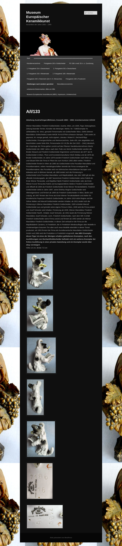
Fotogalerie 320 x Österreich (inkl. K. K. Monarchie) (44, 79)
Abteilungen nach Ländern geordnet (40, 84)
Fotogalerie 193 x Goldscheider (55, 63)
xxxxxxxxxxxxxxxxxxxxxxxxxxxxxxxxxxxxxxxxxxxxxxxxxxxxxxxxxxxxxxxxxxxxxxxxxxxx (63, 58)
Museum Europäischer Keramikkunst (38, 16)
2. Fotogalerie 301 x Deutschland (64, 68)
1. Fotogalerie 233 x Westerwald (38, 74)
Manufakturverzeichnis (65, 84)
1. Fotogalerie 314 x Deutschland (38, 68)
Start (28, 58)
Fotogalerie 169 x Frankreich (75, 79)
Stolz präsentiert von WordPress (61, 537)
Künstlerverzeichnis (33, 63)
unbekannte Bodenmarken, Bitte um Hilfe (41, 89)
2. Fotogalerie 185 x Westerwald (64, 74)
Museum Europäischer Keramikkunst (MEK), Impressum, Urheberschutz (51, 94)
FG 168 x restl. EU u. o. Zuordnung (81, 63)
